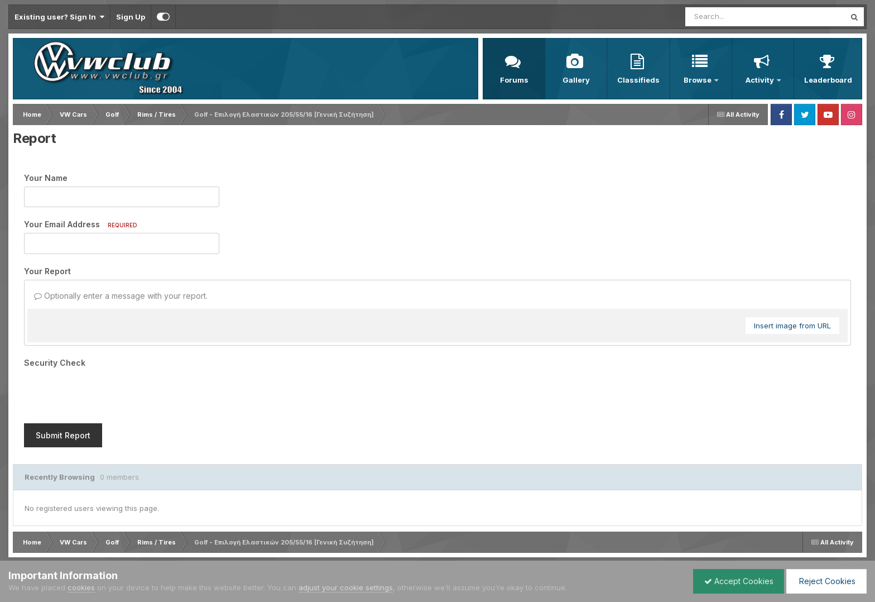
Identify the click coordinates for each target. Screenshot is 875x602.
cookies (81, 587)
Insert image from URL (792, 325)
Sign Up (130, 16)
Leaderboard (828, 79)
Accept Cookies (736, 581)
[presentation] (109, 393)
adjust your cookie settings (346, 587)
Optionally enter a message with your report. (121, 295)
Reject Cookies (825, 581)
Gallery (576, 79)
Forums (514, 79)
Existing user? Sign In (59, 16)
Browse (698, 79)
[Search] (734, 16)
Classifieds (638, 79)
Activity (761, 79)
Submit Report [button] (63, 435)
